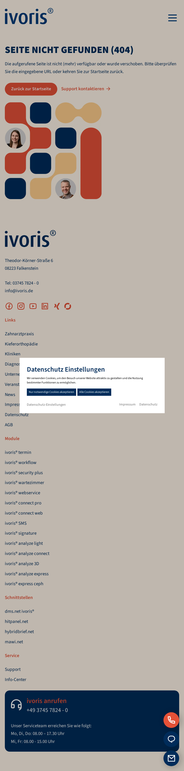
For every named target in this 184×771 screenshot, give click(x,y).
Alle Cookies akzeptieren (94, 392)
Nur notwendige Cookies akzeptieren (51, 392)
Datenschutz (148, 404)
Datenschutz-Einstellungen (46, 404)
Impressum (127, 404)
